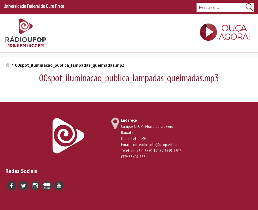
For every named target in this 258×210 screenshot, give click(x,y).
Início (8, 65)
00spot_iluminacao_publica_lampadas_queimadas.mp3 (70, 65)
